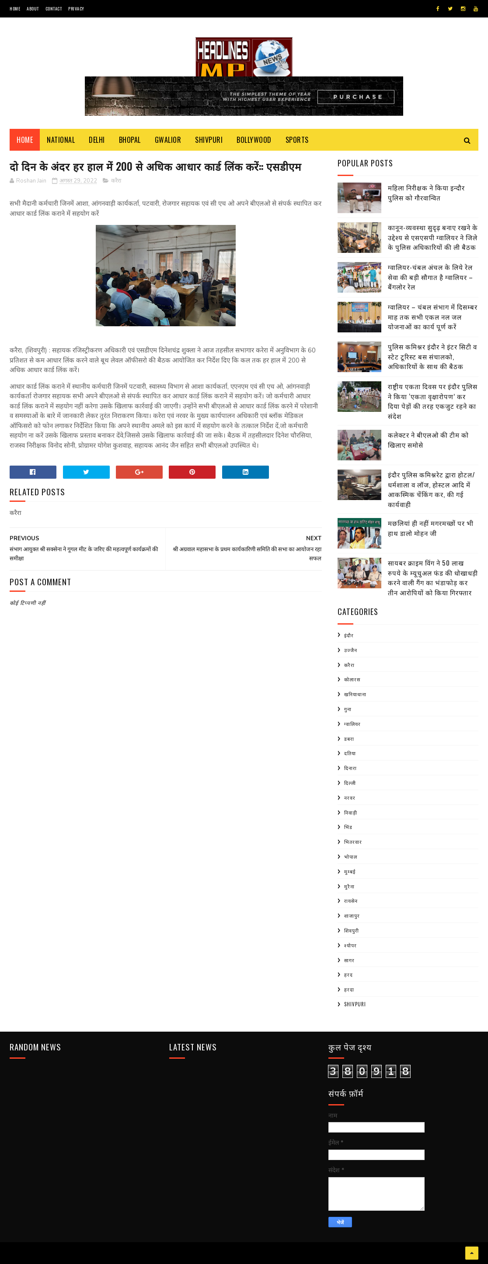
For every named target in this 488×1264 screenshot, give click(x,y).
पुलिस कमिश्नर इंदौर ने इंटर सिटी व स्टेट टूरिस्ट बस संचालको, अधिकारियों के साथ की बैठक (432, 356)
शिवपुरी (351, 930)
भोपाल (350, 856)
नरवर (350, 797)
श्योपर (350, 945)
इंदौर (349, 635)
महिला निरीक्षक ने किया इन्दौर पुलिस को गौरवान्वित (426, 192)
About (33, 8)
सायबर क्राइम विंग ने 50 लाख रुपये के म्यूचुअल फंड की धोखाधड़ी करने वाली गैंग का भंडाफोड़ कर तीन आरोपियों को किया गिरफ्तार (433, 577)
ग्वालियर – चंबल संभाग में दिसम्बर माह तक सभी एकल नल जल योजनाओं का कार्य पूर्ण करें (433, 316)
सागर (349, 960)
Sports (297, 140)
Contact (53, 8)
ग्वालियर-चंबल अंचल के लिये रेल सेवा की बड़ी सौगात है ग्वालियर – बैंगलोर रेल (430, 276)
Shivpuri (209, 140)
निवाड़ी (350, 812)
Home (15, 8)
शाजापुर (352, 915)
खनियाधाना (355, 694)
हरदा (349, 989)
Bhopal (130, 140)
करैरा (116, 181)
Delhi (97, 140)
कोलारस (352, 679)
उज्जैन (350, 649)
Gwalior (168, 140)
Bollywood (254, 140)
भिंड (348, 826)
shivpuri (355, 1004)
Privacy (76, 8)
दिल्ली (350, 782)
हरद (348, 974)
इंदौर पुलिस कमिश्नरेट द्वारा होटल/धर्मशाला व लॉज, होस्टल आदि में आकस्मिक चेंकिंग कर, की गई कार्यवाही (431, 489)
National (61, 140)
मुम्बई (350, 871)
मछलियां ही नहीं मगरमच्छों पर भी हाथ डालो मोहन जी (431, 528)
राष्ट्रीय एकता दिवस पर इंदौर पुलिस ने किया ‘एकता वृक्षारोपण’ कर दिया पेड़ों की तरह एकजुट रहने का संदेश (433, 401)
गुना (348, 708)
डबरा (349, 738)
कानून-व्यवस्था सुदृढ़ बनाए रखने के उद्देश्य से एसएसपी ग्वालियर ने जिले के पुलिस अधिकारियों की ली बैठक (433, 237)
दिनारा (350, 767)
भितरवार (353, 841)
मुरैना (349, 886)
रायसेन (351, 900)
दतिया (350, 752)
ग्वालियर (352, 723)
